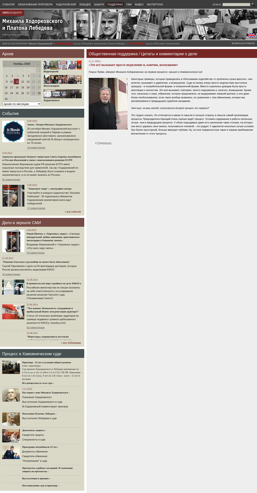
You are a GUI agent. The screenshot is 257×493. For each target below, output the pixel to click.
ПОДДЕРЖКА (115, 4)
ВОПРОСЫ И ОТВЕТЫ (243, 43)
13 (28, 81)
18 (17, 87)
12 (22, 81)
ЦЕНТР (12, 12)
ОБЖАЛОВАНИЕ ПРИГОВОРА (35, 4)
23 (6, 93)
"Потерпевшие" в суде (34, 460)
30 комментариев (36, 327)
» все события (73, 211)
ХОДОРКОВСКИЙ (66, 4)
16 (6, 87)
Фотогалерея (63, 84)
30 (6, 99)
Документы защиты (33, 430)
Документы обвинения (35, 451)
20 (28, 87)
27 (28, 93)
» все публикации (71, 342)
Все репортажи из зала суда (37, 383)
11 (17, 81)
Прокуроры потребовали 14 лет (39, 447)
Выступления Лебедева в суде (39, 418)
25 (17, 93)
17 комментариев (36, 208)
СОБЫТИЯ (8, 4)
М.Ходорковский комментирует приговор (45, 406)
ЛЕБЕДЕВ (84, 4)
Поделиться (105, 143)
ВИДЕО (139, 4)
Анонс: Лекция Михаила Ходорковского (49, 124)
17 (11, 87)
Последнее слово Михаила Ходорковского (45, 392)
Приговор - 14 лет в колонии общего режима (46, 362)
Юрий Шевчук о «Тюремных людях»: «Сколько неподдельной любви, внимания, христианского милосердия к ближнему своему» (53, 237)
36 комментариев (11, 179)
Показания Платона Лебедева (38, 413)
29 (39, 93)
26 (22, 93)
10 (11, 81)
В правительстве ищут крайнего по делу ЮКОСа (54, 283)
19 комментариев (36, 253)
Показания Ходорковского (36, 397)
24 (11, 93)
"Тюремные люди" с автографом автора (49, 188)
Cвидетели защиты (33, 435)
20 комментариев (11, 274)
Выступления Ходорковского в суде (42, 401)
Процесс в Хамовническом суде (31, 354)
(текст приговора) (31, 365)
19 (22, 87)
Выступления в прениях (35, 478)
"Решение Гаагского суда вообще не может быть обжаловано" (36, 261)
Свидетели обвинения (34, 456)
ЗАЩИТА (99, 4)
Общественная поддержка (113, 54)
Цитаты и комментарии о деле (169, 54)
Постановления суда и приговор (39, 485)
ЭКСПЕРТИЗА (155, 4)
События (10, 113)
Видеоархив (63, 70)
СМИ (129, 4)
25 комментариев (36, 147)
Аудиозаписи (63, 99)
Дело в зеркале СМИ (21, 223)
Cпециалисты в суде (33, 439)
